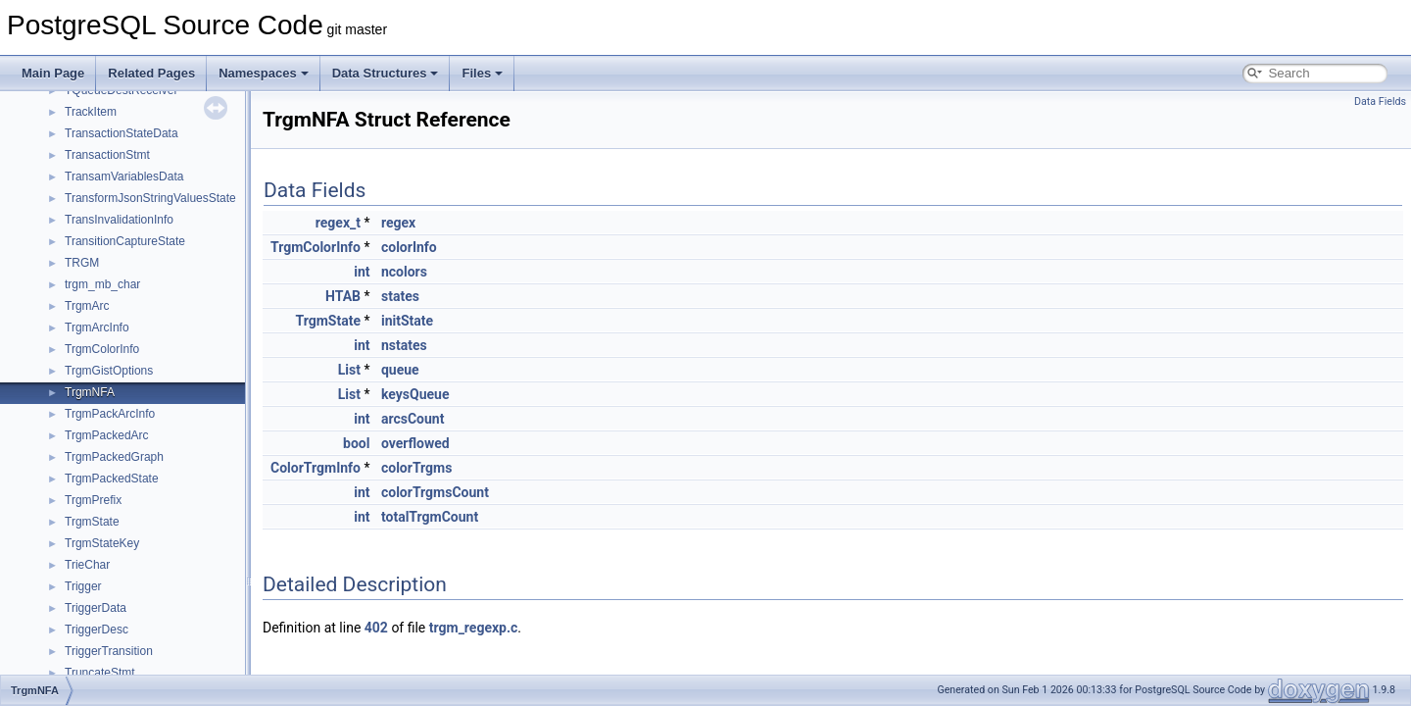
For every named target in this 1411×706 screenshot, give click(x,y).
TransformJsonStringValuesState (150, 198)
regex (398, 222)
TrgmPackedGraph (114, 457)
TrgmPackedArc (107, 435)
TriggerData (95, 608)
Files (482, 73)
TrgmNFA (90, 392)
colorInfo (409, 247)
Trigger (83, 586)
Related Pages (151, 73)
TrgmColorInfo (102, 349)
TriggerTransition (109, 651)
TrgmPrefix (93, 500)
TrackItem (91, 112)
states (400, 296)
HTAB (343, 296)
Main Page (53, 73)
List (349, 370)
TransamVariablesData (124, 176)
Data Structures (385, 73)
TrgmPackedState (112, 478)
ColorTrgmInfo (315, 468)
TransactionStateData (121, 133)
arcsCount (412, 419)
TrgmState (92, 522)
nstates (404, 345)
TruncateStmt (100, 673)
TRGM (82, 263)
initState (407, 320)
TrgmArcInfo (97, 327)
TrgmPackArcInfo (110, 414)
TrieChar (87, 565)
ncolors (404, 271)
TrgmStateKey (102, 543)
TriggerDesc (96, 629)
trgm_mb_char (102, 284)
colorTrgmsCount (435, 492)
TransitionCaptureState (125, 241)
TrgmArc (87, 306)
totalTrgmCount (429, 517)
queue (400, 370)
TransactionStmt (107, 155)
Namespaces (264, 73)
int (361, 271)
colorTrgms (416, 468)
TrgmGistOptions (109, 371)
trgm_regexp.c (473, 627)
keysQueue (415, 394)
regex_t (338, 222)
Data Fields (1380, 101)
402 (376, 627)
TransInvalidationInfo (119, 220)
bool (356, 443)
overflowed (415, 443)
